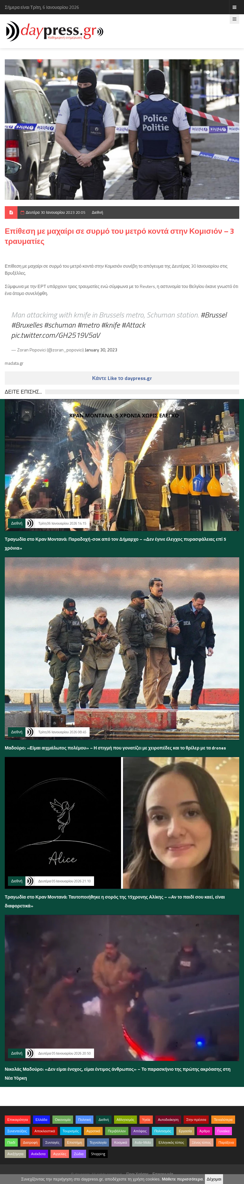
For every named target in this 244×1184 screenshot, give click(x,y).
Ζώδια (79, 1153)
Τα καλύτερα (223, 1119)
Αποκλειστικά (45, 1131)
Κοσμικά (120, 1142)
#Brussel (213, 314)
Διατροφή (30, 1142)
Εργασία (185, 1131)
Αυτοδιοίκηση (168, 1119)
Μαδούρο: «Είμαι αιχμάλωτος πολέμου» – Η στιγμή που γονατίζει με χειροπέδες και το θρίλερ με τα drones (115, 747)
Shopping (98, 1153)
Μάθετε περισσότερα (182, 1179)
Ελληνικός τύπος (171, 1142)
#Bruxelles (26, 324)
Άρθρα (205, 1131)
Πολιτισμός (162, 1131)
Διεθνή (97, 212)
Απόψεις (140, 1131)
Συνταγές (52, 1142)
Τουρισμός (71, 1131)
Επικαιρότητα (17, 1119)
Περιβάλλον (117, 1131)
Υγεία (146, 1119)
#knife (110, 324)
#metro (88, 324)
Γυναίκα (223, 1131)
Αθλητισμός (125, 1119)
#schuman (60, 324)
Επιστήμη (74, 1142)
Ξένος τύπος (201, 1142)
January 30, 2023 (101, 349)
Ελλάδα (41, 1119)
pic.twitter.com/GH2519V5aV (55, 335)
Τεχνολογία (98, 1142)
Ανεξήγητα (15, 1153)
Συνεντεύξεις (17, 1131)
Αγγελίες (59, 1153)
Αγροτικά (93, 1131)
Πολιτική (84, 1119)
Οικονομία (63, 1119)
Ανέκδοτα (38, 1153)
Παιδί (11, 1142)
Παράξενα (226, 1142)
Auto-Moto (143, 1142)
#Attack (133, 324)
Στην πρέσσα (196, 1119)
